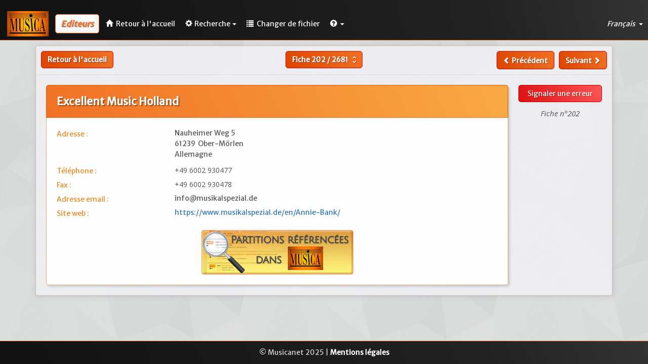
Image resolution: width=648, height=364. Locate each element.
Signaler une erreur (560, 93)
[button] (337, 23)
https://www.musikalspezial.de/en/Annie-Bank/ (257, 212)
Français (625, 23)
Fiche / (325, 59)
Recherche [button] (210, 23)
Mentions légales (359, 352)
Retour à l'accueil (77, 59)
